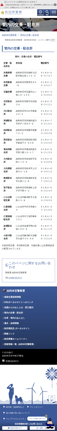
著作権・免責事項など (15, 407)
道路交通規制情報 (12, 297)
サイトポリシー (36, 407)
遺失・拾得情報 (11, 323)
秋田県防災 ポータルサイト (17, 328)
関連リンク (9, 333)
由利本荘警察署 (9, 35)
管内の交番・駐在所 (29, 35)
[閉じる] (55, 4)
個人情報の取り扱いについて (18, 413)
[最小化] (46, 416)
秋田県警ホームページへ (15, 339)
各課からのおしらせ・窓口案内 (18, 307)
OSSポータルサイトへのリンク (18, 302)
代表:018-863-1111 (16, 428)
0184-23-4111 (15, 278)
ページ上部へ (52, 399)
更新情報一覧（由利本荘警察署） (19, 344)
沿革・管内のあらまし (14, 318)
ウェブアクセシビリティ (16, 419)
